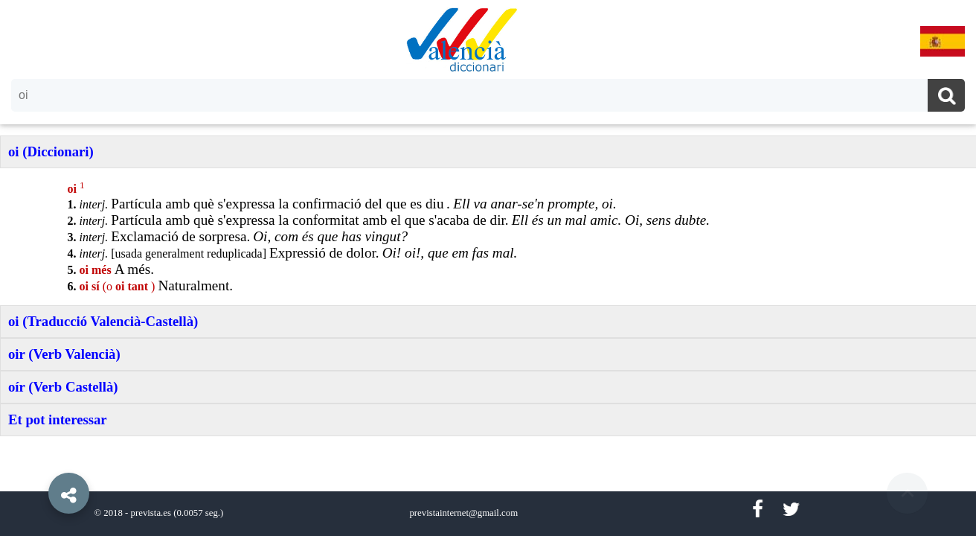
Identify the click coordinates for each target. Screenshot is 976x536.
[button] (37, 459)
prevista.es (151, 513)
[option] (488, 268)
